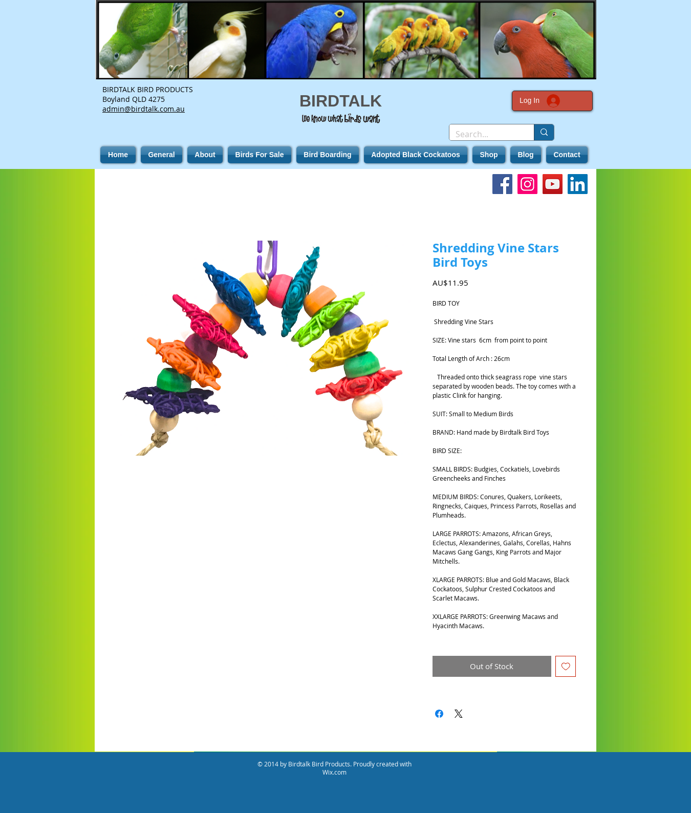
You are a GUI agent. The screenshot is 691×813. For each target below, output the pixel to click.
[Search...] (484, 134)
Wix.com (334, 772)
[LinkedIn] (578, 184)
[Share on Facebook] (439, 714)
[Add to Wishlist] (565, 666)
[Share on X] (458, 714)
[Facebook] (502, 184)
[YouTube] (553, 184)
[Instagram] (527, 184)
